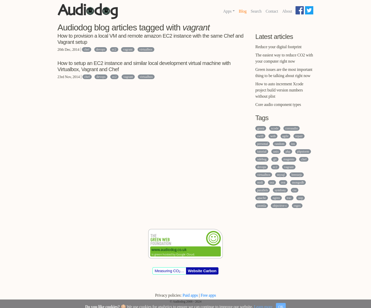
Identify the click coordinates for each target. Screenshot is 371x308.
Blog (243, 11)
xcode (275, 128)
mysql (281, 175)
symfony (280, 190)
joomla (261, 205)
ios (293, 144)
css (295, 190)
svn (283, 182)
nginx (276, 198)
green (260, 128)
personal (262, 144)
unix (276, 151)
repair (299, 136)
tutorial (261, 151)
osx (272, 182)
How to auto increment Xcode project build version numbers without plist (279, 90)
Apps (227, 11)
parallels (262, 190)
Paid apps (190, 295)
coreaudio (291, 128)
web (272, 136)
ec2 (114, 49)
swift (260, 136)
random (279, 144)
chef (86, 49)
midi (260, 182)
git (275, 159)
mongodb (298, 182)
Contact (272, 11)
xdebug (261, 159)
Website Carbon (202, 271)
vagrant (127, 49)
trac (289, 198)
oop (300, 198)
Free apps (208, 295)
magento (288, 159)
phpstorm (303, 151)
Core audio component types (278, 104)
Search (256, 11)
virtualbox (146, 49)
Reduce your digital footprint (278, 47)
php (287, 151)
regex (297, 205)
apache (261, 198)
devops (100, 49)
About (287, 11)
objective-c (280, 205)
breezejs (297, 175)
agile (285, 136)
